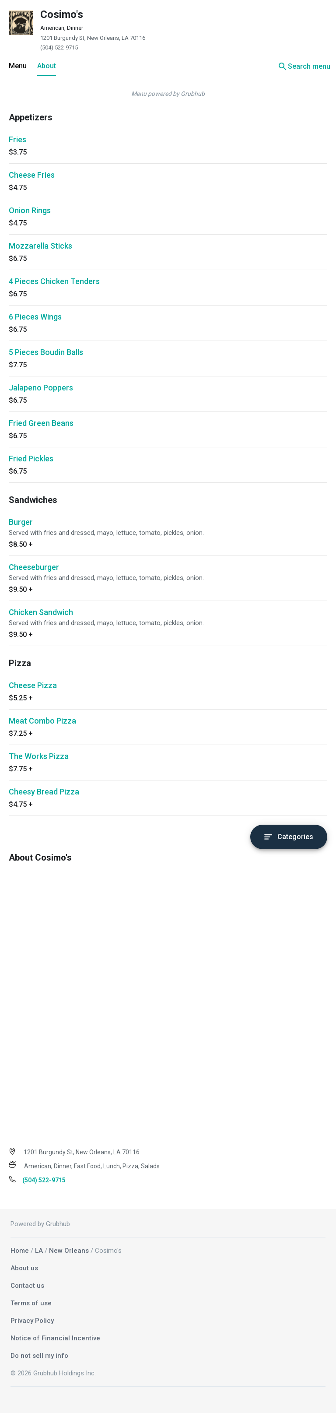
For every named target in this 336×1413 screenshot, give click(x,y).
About (46, 66)
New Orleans (69, 1251)
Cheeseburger (34, 567)
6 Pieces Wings (35, 316)
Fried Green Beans (41, 423)
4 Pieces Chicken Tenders (54, 281)
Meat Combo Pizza (42, 720)
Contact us (27, 1286)
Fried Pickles (31, 458)
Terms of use (31, 1303)
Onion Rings (30, 210)
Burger (21, 522)
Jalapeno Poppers (41, 387)
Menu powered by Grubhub (168, 93)
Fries (17, 139)
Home (19, 1251)
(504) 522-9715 (59, 47)
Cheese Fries (32, 174)
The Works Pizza (39, 756)
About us (24, 1268)
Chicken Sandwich (41, 612)
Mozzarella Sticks (40, 245)
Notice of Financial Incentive (55, 1338)
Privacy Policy (32, 1321)
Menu (18, 66)
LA (39, 1251)
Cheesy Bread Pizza (44, 791)
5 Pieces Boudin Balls (46, 352)
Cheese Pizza (33, 685)
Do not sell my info (39, 1356)
